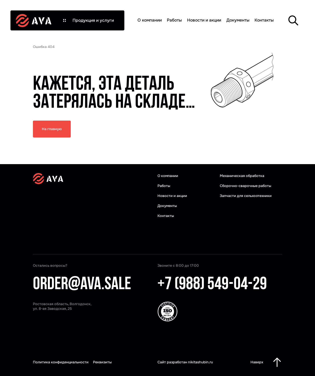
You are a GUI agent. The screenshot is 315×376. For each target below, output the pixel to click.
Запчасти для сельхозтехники (246, 195)
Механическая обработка (242, 175)
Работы (174, 20)
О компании (149, 20)
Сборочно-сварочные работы (245, 185)
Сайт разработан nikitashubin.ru (185, 362)
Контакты (264, 20)
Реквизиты (102, 362)
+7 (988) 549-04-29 (212, 285)
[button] (87, 20)
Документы (237, 20)
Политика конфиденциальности (61, 362)
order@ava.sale (82, 285)
